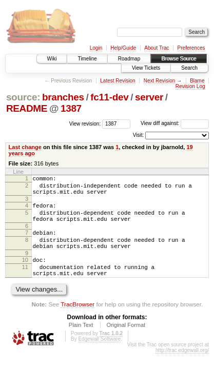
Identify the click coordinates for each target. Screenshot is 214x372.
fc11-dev (109, 97)
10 (25, 274)
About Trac (156, 48)
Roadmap (129, 58)
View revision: (85, 123)
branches (63, 97)
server (149, 97)
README (26, 108)
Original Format (125, 343)
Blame (197, 81)
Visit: (138, 135)
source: (23, 97)
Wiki (52, 58)
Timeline (86, 58)
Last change (25, 147)
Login (96, 48)
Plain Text (81, 343)
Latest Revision (117, 81)
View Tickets (146, 68)
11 (25, 282)
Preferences (191, 48)
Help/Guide (123, 48)
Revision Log (190, 86)
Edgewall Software (99, 357)
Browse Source (178, 58)
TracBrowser (77, 322)
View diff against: (175, 123)
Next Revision (160, 81)
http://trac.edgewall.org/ (182, 368)
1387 (71, 108)
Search (189, 68)
